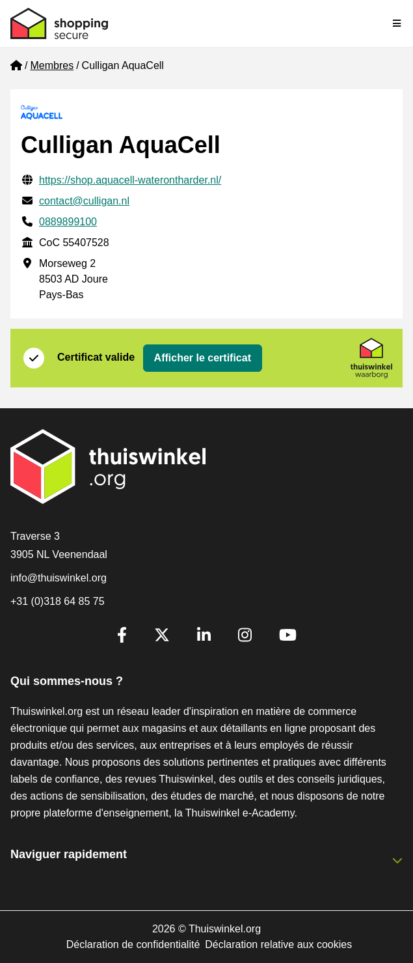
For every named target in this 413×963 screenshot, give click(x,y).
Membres (51, 65)
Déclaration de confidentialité (133, 944)
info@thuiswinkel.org (58, 577)
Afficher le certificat (202, 357)
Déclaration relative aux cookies (278, 944)
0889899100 (68, 221)
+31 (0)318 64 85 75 (57, 601)
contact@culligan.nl (84, 200)
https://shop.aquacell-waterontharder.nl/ (130, 180)
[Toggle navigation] (397, 23)
